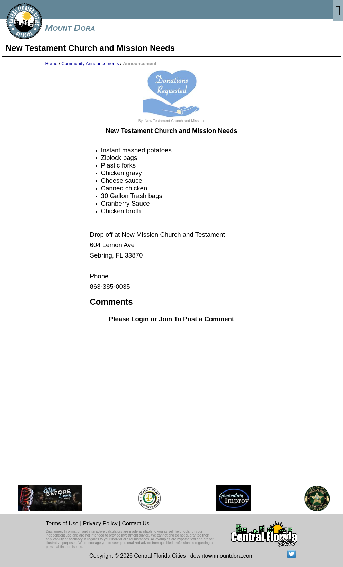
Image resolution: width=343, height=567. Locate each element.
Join (165, 319)
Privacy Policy (100, 523)
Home (51, 63)
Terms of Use (62, 523)
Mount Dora (70, 27)
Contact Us (135, 523)
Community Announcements (90, 63)
